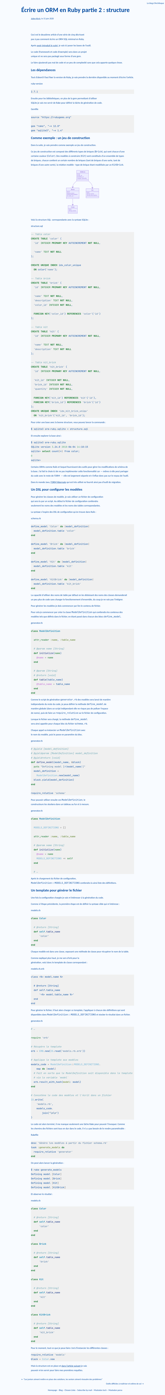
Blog (61, 1390)
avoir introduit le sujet (47, 45)
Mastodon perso (115, 1390)
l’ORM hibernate (58, 482)
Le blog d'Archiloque (155, 3)
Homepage (52, 1390)
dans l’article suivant (71, 1365)
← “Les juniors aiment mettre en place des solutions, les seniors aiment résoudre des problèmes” (61, 1379)
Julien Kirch (35, 18)
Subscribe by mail (84, 1390)
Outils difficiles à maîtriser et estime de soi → (125, 1383)
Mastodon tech (100, 1390)
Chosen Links (70, 1390)
